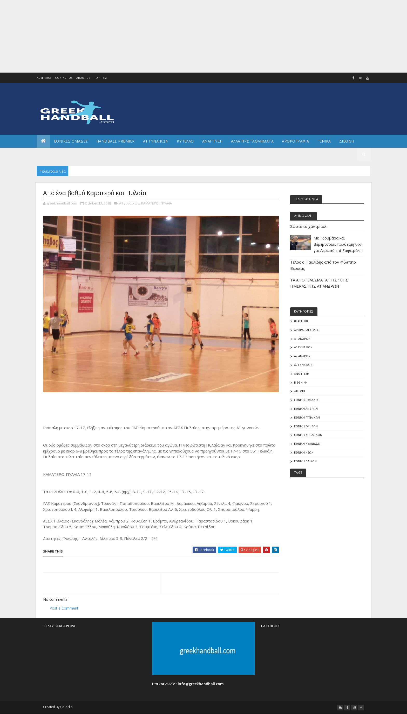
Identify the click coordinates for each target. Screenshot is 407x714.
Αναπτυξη (212, 141)
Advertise (44, 78)
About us (83, 78)
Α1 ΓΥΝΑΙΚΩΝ (156, 141)
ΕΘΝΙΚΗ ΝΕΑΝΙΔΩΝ (307, 444)
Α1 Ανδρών (302, 339)
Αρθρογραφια (295, 141)
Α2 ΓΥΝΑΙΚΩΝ (303, 365)
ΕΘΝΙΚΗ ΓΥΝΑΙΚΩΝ (307, 417)
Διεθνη (346, 141)
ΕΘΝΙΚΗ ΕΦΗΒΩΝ (306, 426)
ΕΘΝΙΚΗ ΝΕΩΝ (304, 452)
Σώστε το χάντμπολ (308, 226)
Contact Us (63, 78)
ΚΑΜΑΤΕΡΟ (150, 203)
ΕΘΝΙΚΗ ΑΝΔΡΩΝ (306, 409)
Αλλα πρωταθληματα (252, 141)
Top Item (100, 78)
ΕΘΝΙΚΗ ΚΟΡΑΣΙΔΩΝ (308, 435)
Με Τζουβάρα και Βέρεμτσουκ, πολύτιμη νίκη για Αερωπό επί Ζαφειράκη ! (338, 244)
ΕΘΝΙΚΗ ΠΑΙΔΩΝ (305, 461)
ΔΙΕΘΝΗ (299, 391)
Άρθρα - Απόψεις (306, 330)
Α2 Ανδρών (302, 356)
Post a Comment (64, 608)
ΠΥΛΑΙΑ (166, 203)
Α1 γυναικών (129, 203)
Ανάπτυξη (301, 374)
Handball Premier (115, 141)
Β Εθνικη (300, 382)
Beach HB (301, 321)
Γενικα (324, 141)
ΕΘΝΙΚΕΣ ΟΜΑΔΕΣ (71, 141)
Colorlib (66, 707)
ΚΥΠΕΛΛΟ (185, 141)
